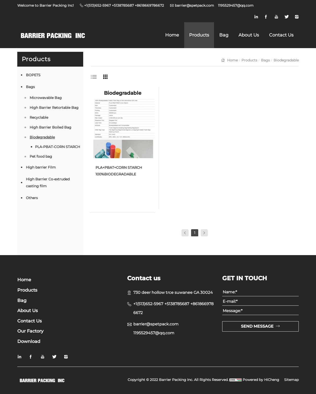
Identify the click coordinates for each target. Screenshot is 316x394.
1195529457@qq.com (236, 5)
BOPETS (33, 75)
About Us (248, 35)
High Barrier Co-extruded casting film (48, 182)
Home (172, 35)
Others (32, 198)
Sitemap (291, 379)
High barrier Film (41, 167)
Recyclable (39, 117)
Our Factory (30, 331)
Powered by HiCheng (261, 379)
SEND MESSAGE (257, 326)
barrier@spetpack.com (194, 5)
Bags (30, 87)
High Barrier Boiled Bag (50, 127)
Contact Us (281, 35)
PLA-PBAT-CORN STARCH (57, 147)
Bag (223, 35)
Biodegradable (42, 137)
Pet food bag (41, 156)
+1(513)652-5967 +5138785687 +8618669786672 (124, 5)
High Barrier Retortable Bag (54, 107)
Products (199, 35)
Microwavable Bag (46, 97)
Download (28, 341)
